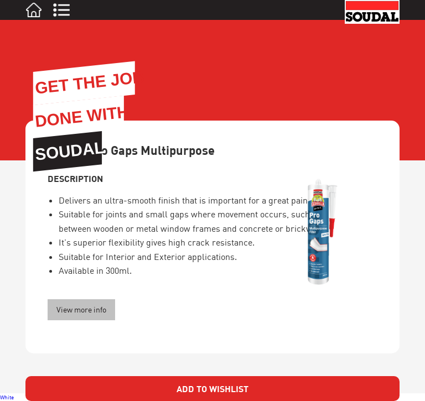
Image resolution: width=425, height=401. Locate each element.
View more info (81, 309)
